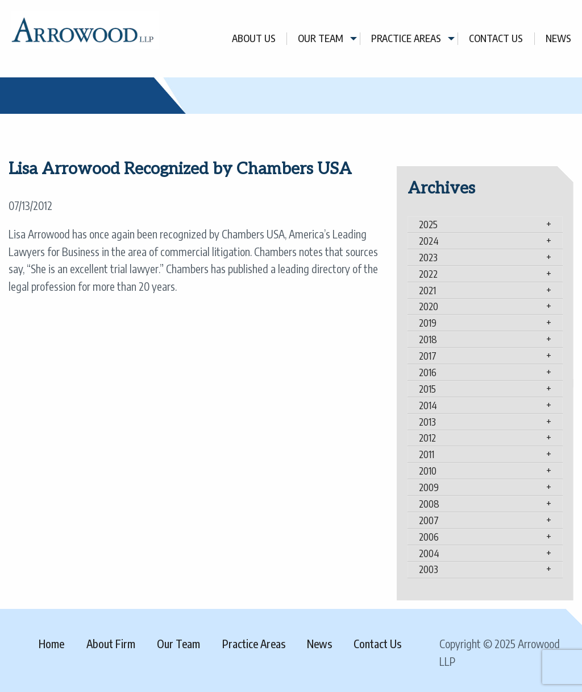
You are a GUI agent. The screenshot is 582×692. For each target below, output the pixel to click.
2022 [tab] (428, 273)
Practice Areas (406, 38)
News (558, 38)
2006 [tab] (429, 536)
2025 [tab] (428, 224)
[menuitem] (254, 38)
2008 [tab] (429, 503)
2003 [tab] (428, 569)
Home (51, 643)
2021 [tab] (427, 290)
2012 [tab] (427, 437)
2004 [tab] (429, 553)
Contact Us (496, 38)
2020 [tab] (428, 306)
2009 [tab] (429, 487)
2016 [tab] (427, 372)
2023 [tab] (428, 257)
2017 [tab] (427, 355)
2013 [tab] (427, 421)
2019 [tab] (427, 322)
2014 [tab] (428, 405)
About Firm (110, 643)
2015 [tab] (427, 388)
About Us (254, 38)
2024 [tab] (429, 240)
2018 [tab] (428, 339)
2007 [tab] (429, 520)
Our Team (320, 38)
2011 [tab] (426, 454)
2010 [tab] (427, 470)
